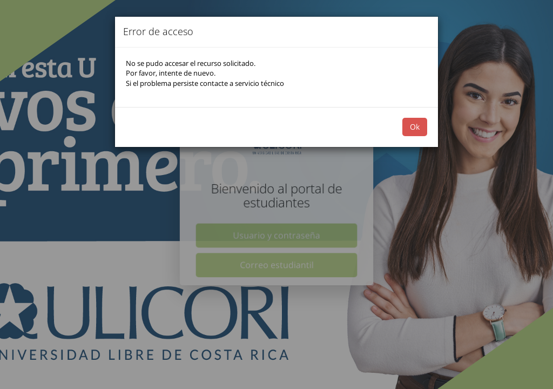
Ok (415, 127)
